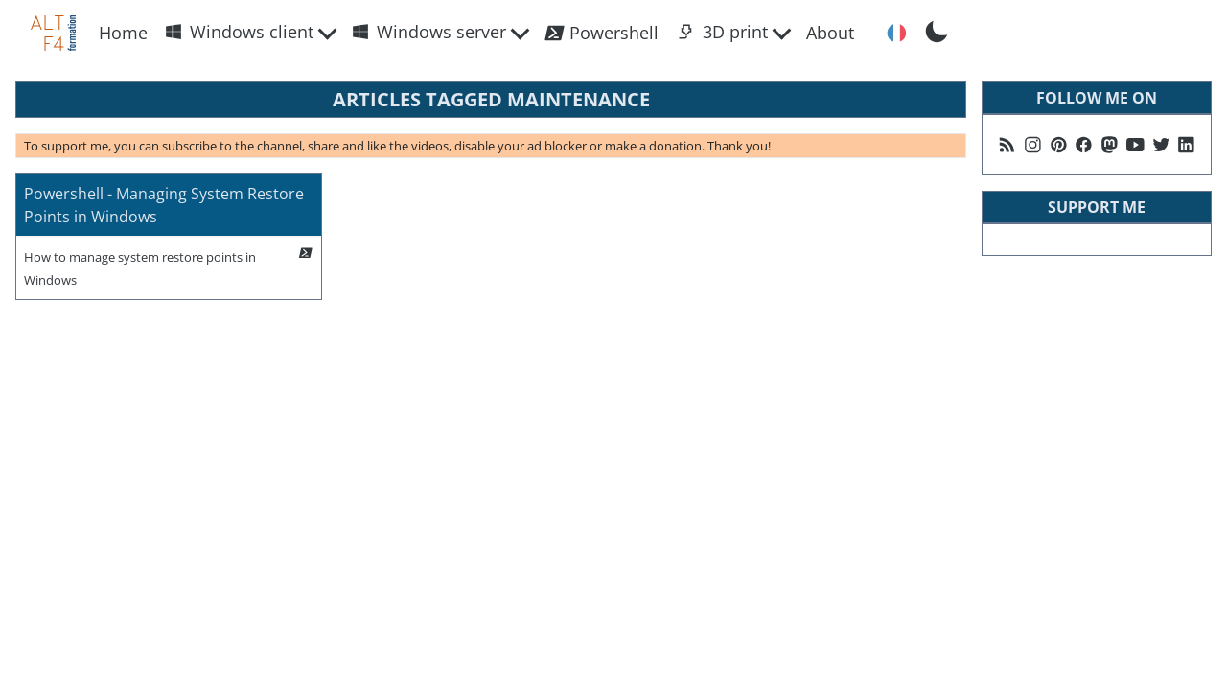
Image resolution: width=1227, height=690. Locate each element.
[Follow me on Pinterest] (1059, 144)
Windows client (239, 31)
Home (123, 32)
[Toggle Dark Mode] (936, 29)
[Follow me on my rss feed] (1007, 144)
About (830, 32)
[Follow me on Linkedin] (1186, 144)
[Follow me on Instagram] (1033, 144)
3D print (723, 31)
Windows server (429, 31)
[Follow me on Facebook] (1084, 144)
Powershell (601, 33)
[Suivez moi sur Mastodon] (1109, 144)
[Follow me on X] (1161, 144)
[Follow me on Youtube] (1135, 144)
